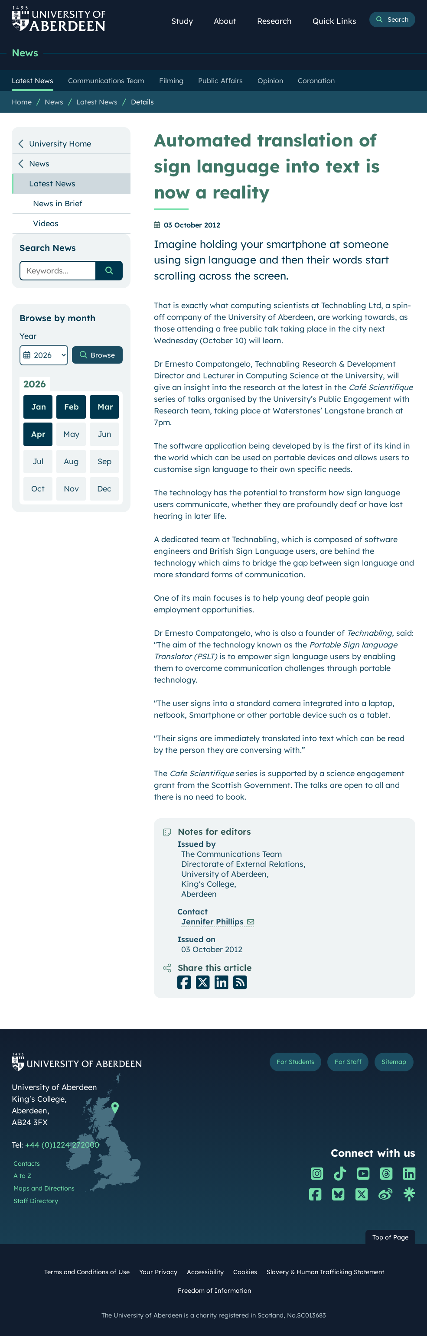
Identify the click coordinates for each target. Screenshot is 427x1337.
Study (186, 21)
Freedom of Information (214, 1291)
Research (279, 21)
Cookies (245, 1273)
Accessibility (205, 1273)
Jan (38, 431)
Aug (75, 485)
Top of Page (390, 1238)
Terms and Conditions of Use (87, 1273)
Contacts (26, 1164)
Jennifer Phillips (212, 922)
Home (22, 102)
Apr (38, 458)
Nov (75, 512)
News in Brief (57, 204)
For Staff (341, 1064)
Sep (108, 485)
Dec (108, 512)
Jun (108, 457)
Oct (41, 512)
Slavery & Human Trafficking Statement (325, 1273)
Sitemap (391, 1064)
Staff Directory (35, 1202)
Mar (105, 431)
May (74, 457)
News (26, 53)
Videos (46, 224)
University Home (60, 145)
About (230, 21)
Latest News (96, 102)
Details (142, 102)
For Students (282, 1064)
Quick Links (339, 21)
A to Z (22, 1177)
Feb (71, 431)
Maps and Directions (44, 1189)
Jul (42, 485)
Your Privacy (158, 1273)
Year (28, 337)
